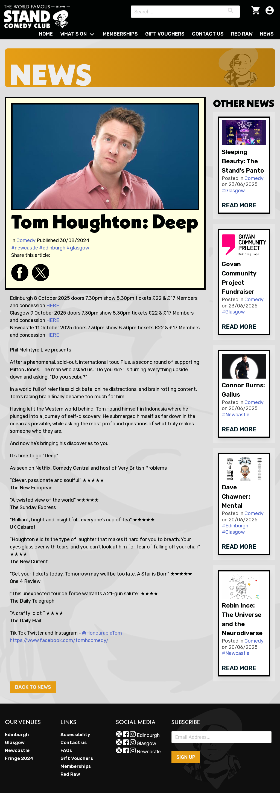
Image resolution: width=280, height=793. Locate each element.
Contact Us (208, 34)
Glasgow (15, 742)
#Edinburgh (235, 526)
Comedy (26, 240)
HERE (52, 306)
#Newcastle (235, 415)
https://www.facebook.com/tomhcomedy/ (59, 640)
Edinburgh (17, 734)
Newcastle (17, 750)
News (267, 34)
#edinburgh (52, 248)
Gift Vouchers (165, 34)
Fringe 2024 (19, 758)
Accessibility (75, 734)
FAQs (66, 750)
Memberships (120, 34)
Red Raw (242, 34)
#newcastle (24, 248)
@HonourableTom (102, 633)
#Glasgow (233, 191)
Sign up (185, 757)
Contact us (73, 742)
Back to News (33, 687)
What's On (73, 34)
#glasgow (77, 248)
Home (46, 34)
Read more (239, 205)
